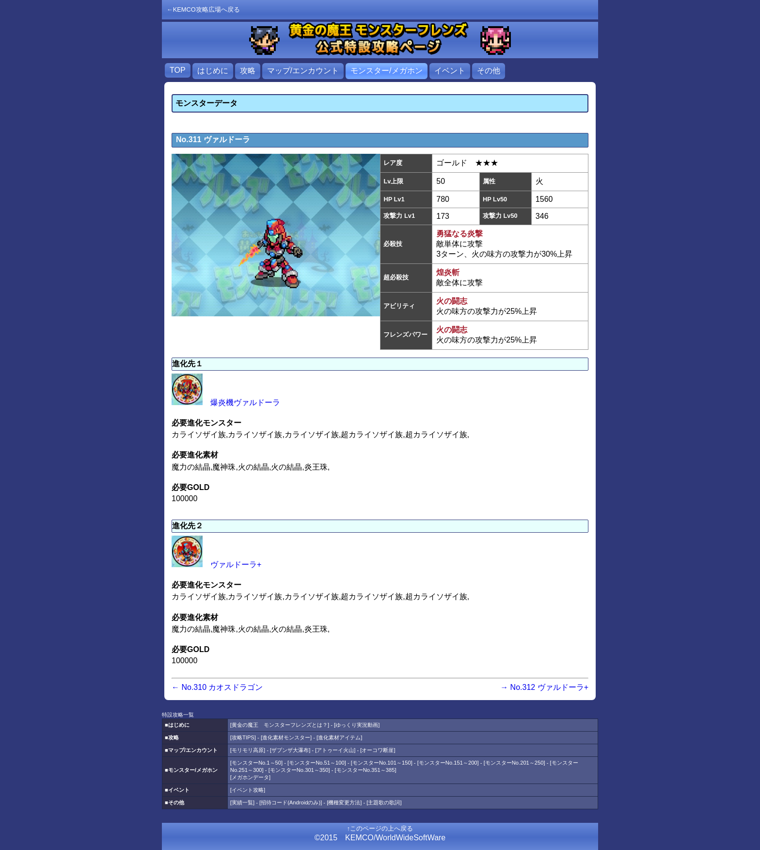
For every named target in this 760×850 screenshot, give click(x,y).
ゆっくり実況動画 (356, 725)
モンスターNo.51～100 (317, 763)
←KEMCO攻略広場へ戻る (203, 9)
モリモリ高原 (248, 750)
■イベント (177, 790)
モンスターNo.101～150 (381, 763)
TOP (178, 70)
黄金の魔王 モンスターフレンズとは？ (280, 725)
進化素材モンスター (286, 737)
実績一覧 (242, 802)
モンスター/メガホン (386, 70)
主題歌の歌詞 (384, 802)
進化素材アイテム (339, 737)
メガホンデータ (250, 777)
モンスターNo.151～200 (448, 763)
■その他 (174, 802)
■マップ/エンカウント (191, 750)
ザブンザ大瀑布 (290, 750)
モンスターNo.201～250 (514, 763)
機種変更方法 (344, 802)
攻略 (247, 70)
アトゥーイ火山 (335, 750)
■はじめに (177, 725)
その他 (488, 70)
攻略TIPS (243, 737)
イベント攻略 (248, 790)
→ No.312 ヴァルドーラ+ (544, 687)
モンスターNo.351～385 (365, 770)
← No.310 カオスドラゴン (217, 687)
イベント (449, 70)
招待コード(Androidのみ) (290, 802)
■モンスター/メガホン (191, 770)
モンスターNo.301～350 (299, 770)
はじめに (212, 70)
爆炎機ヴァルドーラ (226, 402)
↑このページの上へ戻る (380, 828)
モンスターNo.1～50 (256, 763)
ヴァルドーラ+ (216, 564)
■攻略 (172, 737)
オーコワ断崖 (378, 750)
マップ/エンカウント (303, 70)
